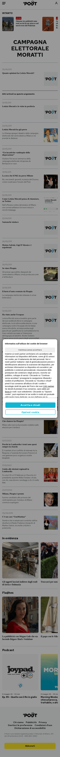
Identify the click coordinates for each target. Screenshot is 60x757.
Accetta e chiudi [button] (30, 405)
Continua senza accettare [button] (30, 350)
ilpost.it (8, 392)
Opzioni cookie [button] (30, 412)
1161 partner (48, 386)
